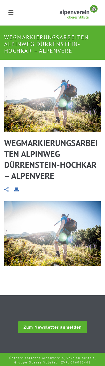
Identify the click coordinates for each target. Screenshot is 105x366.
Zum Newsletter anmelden (53, 327)
